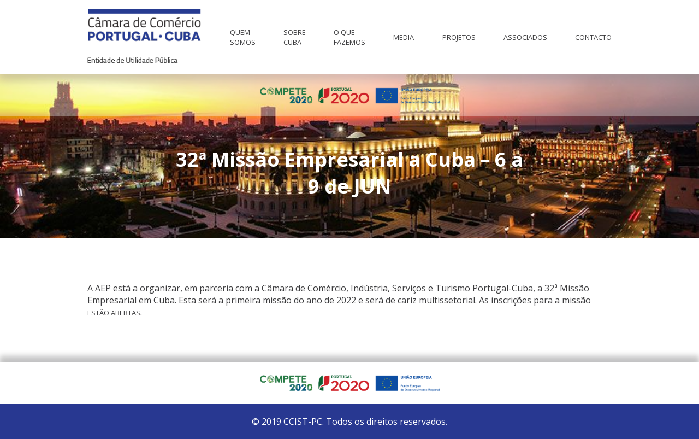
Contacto (593, 37)
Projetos (459, 37)
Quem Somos (243, 37)
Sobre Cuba (294, 37)
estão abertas (113, 313)
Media (403, 37)
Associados (525, 37)
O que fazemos (349, 37)
